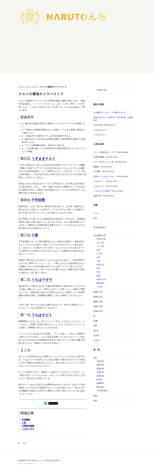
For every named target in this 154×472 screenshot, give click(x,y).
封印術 (99, 379)
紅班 (98, 250)
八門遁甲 (97, 171)
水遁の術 (100, 376)
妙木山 (96, 331)
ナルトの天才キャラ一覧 (103, 162)
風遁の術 (100, 365)
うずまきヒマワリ (100, 130)
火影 (98, 257)
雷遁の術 (100, 368)
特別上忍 (100, 265)
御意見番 (100, 283)
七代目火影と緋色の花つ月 (104, 125)
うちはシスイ (98, 186)
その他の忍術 (102, 390)
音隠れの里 (97, 311)
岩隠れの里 (97, 306)
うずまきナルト (43, 158)
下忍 (98, 272)
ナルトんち (24, 87)
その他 (99, 287)
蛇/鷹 (95, 321)
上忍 (98, 261)
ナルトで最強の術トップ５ (104, 152)
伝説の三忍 (101, 279)
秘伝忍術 (100, 387)
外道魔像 (26, 420)
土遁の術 (100, 372)
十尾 (34, 235)
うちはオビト (41, 315)
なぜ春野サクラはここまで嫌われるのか (109, 112)
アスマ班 (100, 246)
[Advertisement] (77, 54)
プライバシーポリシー (27, 463)
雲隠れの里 (97, 297)
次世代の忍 (101, 239)
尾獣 (95, 326)
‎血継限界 (100, 383)
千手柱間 (38, 200)
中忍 (98, 268)
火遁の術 (100, 361)
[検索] (110, 89)
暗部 (98, 276)
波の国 (96, 335)
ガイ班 (99, 254)
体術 (95, 396)
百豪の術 (97, 196)
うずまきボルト (99, 135)
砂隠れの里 (97, 292)
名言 (95, 218)
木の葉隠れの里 (99, 235)
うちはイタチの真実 (101, 191)
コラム (34, 87)
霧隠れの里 (97, 302)
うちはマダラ (41, 280)
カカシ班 (100, 243)
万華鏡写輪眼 (28, 426)
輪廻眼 (96, 167)
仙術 (95, 400)
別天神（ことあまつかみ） (104, 176)
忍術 (95, 358)
